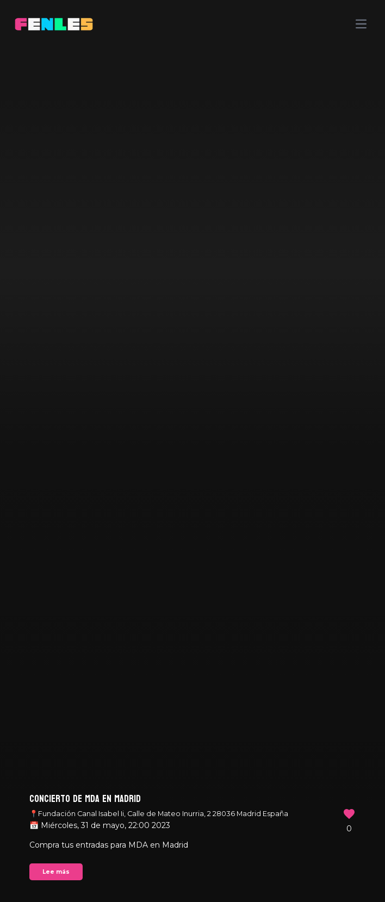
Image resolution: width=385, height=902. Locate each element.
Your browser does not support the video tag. (192, 451)
